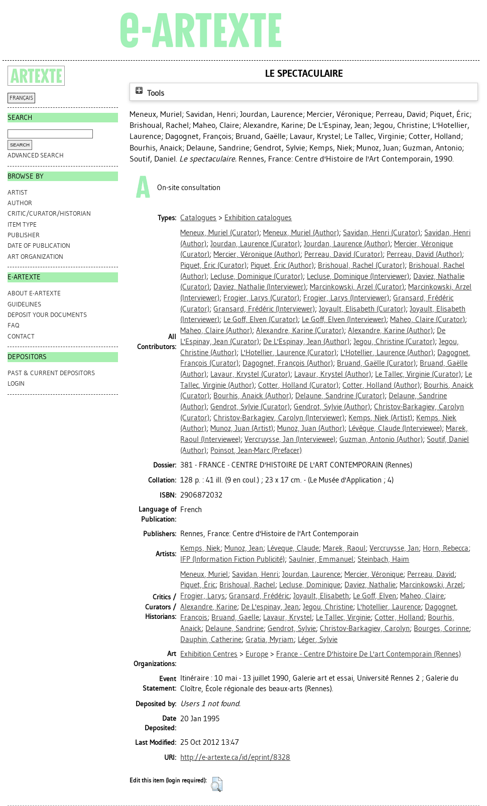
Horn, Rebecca (445, 548)
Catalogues (198, 217)
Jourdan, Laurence (311, 574)
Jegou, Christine (328, 606)
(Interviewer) (358, 276)
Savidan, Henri (255, 574)
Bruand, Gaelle (235, 617)
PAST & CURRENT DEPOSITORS (51, 373)
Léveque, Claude (293, 548)
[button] (216, 784)
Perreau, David (430, 574)
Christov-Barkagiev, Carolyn (365, 628)
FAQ (13, 325)
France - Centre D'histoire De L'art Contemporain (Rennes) (368, 654)
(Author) (301, 232)
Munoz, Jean (243, 548)
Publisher (24, 235)
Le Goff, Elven (374, 595)
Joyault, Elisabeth (321, 595)
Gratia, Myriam (270, 639)
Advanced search (36, 155)
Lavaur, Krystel (287, 617)
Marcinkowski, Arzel (431, 584)
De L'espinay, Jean (270, 606)
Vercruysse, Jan (394, 548)
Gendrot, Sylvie (292, 628)
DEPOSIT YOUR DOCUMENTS (47, 314)
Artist (18, 192)
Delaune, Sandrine (234, 628)
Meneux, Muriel (204, 574)
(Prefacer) (256, 450)
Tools (148, 93)
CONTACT (21, 336)
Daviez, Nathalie (370, 584)
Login (16, 383)
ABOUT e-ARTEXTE (34, 293)
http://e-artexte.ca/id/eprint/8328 (235, 757)
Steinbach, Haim (383, 559)
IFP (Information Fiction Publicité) (232, 559)
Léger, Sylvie (317, 639)
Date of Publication (39, 245)
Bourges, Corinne (441, 628)
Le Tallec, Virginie (343, 617)
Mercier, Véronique (373, 574)
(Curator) (219, 232)
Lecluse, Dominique (309, 584)
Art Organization (35, 256)
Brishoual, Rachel (247, 584)
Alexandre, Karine (208, 606)
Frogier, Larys (202, 595)
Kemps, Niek (200, 548)
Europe (257, 654)
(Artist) (380, 417)
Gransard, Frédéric (259, 595)
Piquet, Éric (197, 584)
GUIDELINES (24, 304)
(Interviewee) (395, 428)
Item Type (22, 224)
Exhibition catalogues (258, 217)
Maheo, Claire (422, 595)
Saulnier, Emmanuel (321, 559)
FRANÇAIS (21, 98)
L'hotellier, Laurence (389, 606)
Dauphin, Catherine (210, 639)
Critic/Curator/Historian (49, 213)
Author (20, 203)
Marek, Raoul (344, 548)
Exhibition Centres (208, 654)
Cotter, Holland (399, 617)
